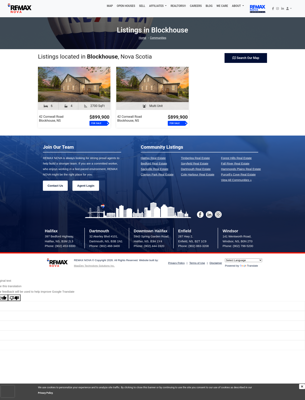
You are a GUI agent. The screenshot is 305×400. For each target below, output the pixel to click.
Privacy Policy (46, 392)
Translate (249, 265)
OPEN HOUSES (126, 5)
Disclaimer (216, 263)
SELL (142, 5)
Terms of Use (197, 263)
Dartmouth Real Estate (196, 169)
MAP (110, 5)
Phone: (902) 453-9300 (60, 246)
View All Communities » (236, 180)
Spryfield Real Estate (194, 163)
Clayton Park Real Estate (157, 174)
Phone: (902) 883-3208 (193, 246)
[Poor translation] (14, 297)
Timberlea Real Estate (195, 158)
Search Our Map (245, 58)
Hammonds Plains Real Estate (241, 169)
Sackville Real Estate (154, 169)
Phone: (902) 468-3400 (104, 246)
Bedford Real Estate (154, 163)
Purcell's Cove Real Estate (238, 174)
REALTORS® (178, 5)
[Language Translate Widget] (243, 260)
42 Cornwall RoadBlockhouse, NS (51, 118)
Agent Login (85, 185)
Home (142, 37)
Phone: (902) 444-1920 (149, 246)
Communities (158, 37)
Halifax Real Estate (153, 158)
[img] (302, 386)
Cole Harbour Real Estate (197, 174)
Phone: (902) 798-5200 (238, 246)
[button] (158, 6)
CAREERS (196, 5)
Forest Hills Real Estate (236, 158)
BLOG (209, 5)
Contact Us (55, 185)
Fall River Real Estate (235, 163)
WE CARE (222, 5)
